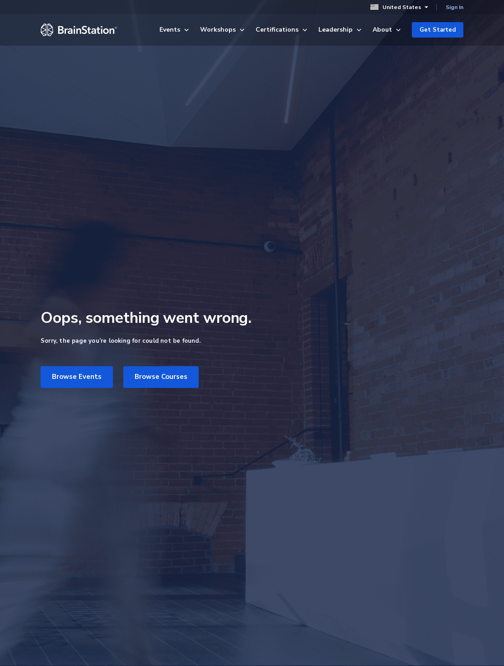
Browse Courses (161, 376)
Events (174, 29)
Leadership (340, 29)
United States (399, 7)
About (387, 29)
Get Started (438, 30)
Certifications (282, 29)
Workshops (222, 29)
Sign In (454, 7)
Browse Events (77, 376)
